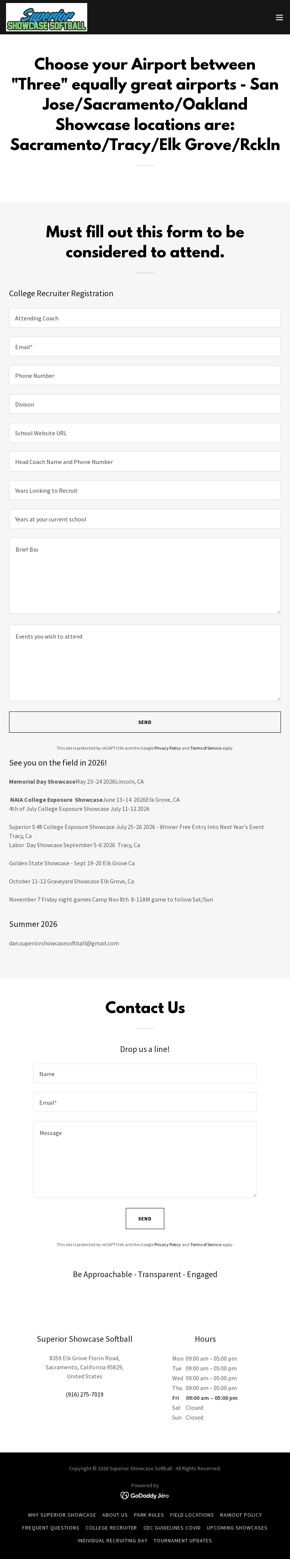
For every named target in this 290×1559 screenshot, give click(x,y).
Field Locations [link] (192, 1514)
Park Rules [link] (149, 1514)
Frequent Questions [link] (51, 1527)
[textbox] (145, 318)
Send (145, 722)
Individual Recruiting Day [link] (113, 1540)
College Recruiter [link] (111, 1527)
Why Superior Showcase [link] (62, 1514)
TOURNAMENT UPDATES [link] (183, 1540)
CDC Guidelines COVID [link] (172, 1527)
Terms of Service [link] (205, 748)
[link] (46, 17)
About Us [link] (115, 1514)
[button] (279, 17)
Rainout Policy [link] (241, 1514)
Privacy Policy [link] (167, 748)
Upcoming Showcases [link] (237, 1527)
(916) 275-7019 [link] (84, 1394)
